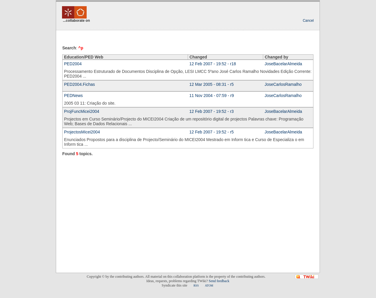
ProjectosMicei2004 (82, 132)
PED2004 (73, 63)
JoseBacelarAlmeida (283, 63)
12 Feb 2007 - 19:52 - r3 (211, 111)
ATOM (209, 285)
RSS (196, 285)
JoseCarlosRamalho (283, 84)
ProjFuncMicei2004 (81, 111)
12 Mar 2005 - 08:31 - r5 (211, 84)
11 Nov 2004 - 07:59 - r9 (211, 95)
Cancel (308, 21)
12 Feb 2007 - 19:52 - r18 (212, 63)
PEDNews (73, 95)
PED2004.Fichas (79, 84)
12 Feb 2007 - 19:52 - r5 (211, 132)
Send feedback (219, 281)
